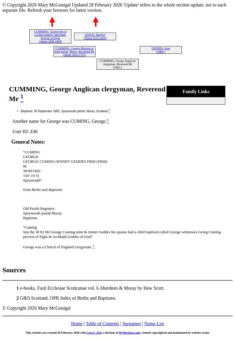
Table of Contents (102, 323)
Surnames (131, 323)
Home (77, 323)
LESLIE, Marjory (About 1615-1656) (95, 36)
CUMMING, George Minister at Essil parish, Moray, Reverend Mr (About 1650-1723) (74, 51)
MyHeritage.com (129, 332)
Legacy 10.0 (93, 332)
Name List (154, 323)
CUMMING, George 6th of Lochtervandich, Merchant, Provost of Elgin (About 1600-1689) (50, 36)
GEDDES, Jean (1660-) (161, 50)
